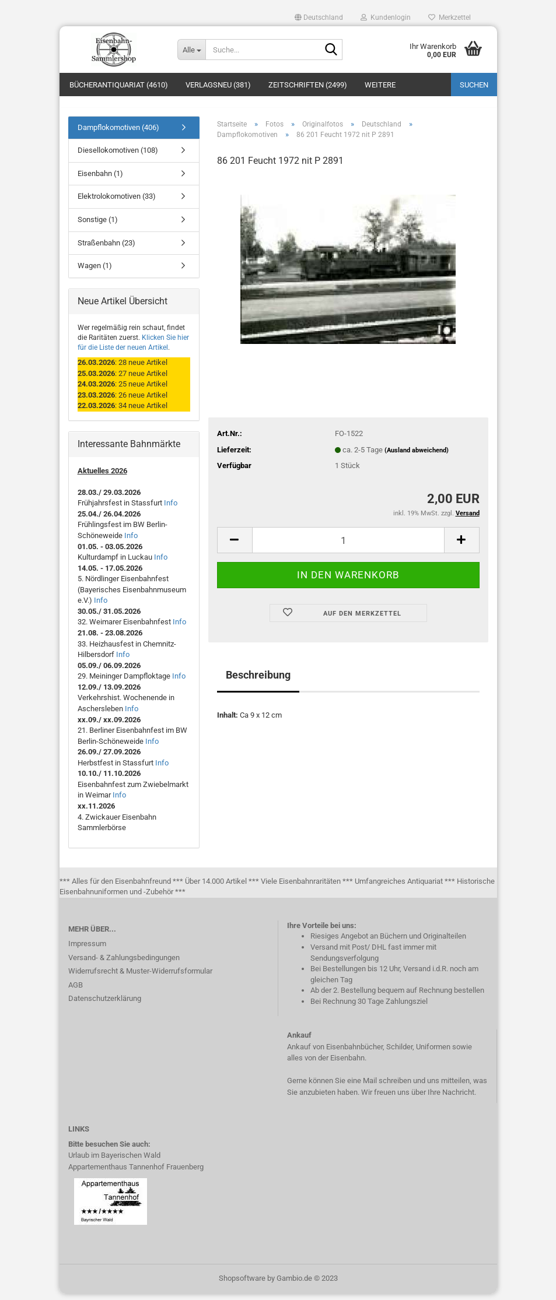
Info (170, 509)
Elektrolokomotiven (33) (117, 203)
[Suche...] (191, 49)
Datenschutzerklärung (104, 1004)
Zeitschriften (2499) (307, 84)
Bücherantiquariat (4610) (118, 84)
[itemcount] (348, 546)
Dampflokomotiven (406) (118, 133)
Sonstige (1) (98, 226)
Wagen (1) (95, 272)
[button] (319, 17)
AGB (75, 991)
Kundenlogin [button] (386, 17)
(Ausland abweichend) (416, 457)
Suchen (474, 84)
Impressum (87, 950)
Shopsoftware (242, 1284)
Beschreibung (258, 682)
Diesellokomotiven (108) (118, 157)
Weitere (380, 84)
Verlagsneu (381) (218, 84)
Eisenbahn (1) (100, 179)
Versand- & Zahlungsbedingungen (124, 964)
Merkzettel (449, 17)
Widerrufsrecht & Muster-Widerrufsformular (140, 977)
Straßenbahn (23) (106, 249)
